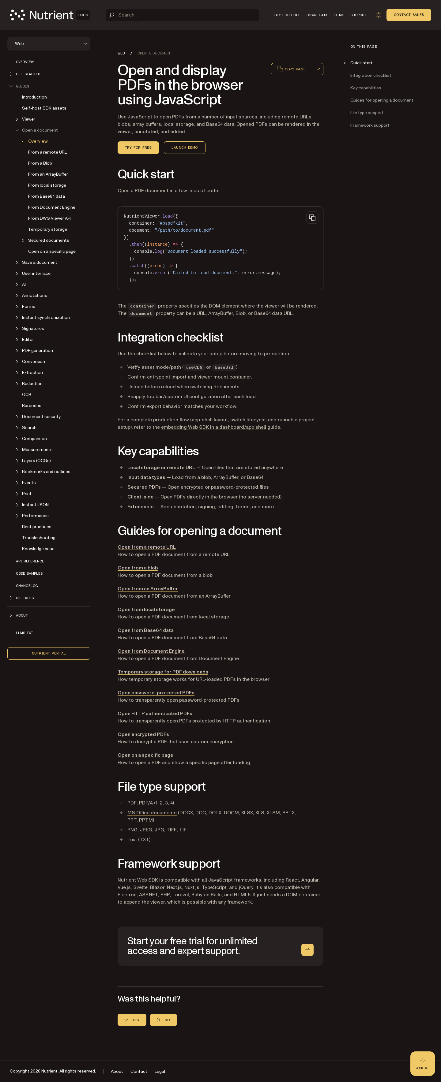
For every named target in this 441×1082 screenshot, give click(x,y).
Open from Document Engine (151, 651)
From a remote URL (47, 152)
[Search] (182, 15)
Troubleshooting (38, 538)
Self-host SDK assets (44, 108)
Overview (25, 62)
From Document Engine (51, 207)
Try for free (138, 147)
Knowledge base (38, 549)
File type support (367, 113)
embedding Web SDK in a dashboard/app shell (213, 427)
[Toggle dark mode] (378, 15)
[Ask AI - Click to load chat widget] (422, 1063)
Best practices (36, 527)
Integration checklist (370, 75)
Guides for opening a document (381, 100)
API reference (30, 561)
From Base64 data (46, 196)
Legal (160, 1071)
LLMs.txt (24, 633)
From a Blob (40, 163)
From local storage (47, 185)
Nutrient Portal (49, 653)
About (117, 1071)
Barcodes (31, 406)
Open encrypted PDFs (143, 734)
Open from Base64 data (146, 630)
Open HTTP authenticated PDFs (155, 713)
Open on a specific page (52, 251)
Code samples (29, 573)
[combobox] (318, 69)
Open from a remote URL (147, 547)
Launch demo (185, 147)
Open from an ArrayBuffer (148, 588)
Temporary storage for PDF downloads (163, 672)
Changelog (27, 586)
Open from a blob (138, 568)
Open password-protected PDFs (156, 692)
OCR (26, 394)
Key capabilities (365, 88)
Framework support (370, 125)
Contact (138, 1071)
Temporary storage (47, 229)
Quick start (361, 63)
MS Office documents (152, 812)
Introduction (34, 97)
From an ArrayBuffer (48, 174)
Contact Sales (409, 15)
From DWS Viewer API (49, 218)
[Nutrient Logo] (50, 15)
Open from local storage (146, 609)
